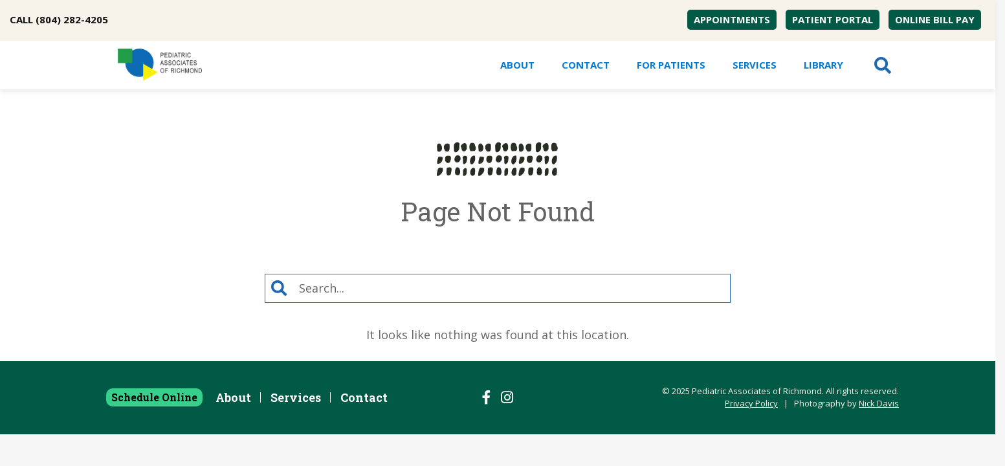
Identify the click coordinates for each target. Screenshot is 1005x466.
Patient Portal (832, 19)
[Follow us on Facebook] (486, 397)
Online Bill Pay (935, 19)
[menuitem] (732, 19)
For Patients (671, 64)
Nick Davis (879, 403)
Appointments (732, 19)
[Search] (511, 288)
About (517, 64)
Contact (586, 64)
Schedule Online (154, 397)
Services (755, 64)
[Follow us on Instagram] (507, 397)
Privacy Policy (751, 403)
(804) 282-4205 (72, 19)
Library (823, 64)
